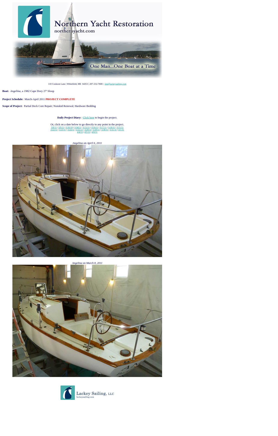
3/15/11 (86, 127)
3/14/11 (77, 127)
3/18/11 (111, 127)
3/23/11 (62, 130)
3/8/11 (54, 127)
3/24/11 (70, 130)
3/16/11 (94, 127)
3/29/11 (96, 130)
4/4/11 (80, 132)
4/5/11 (87, 132)
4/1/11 (121, 130)
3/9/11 (61, 127)
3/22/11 (53, 130)
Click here (88, 117)
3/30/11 (104, 130)
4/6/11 (95, 132)
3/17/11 (103, 127)
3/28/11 (87, 130)
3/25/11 (79, 130)
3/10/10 (69, 127)
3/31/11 (113, 130)
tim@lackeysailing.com (115, 84)
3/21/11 (120, 127)
